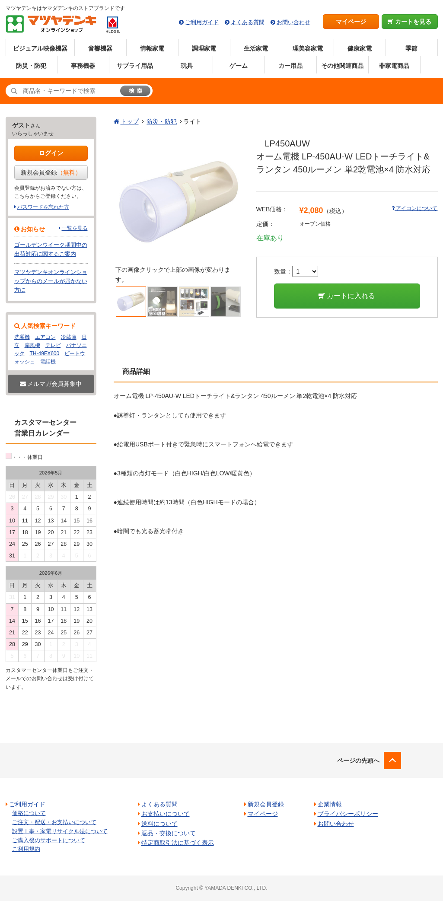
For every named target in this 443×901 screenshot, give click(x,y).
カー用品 (290, 65)
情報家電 (152, 48)
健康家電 (359, 48)
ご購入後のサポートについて (48, 840)
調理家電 (204, 48)
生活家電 (256, 48)
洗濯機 (22, 337)
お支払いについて (165, 813)
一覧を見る (75, 228)
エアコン (45, 337)
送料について (159, 823)
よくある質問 (248, 22)
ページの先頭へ (358, 760)
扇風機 (32, 345)
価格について (29, 813)
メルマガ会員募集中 (51, 383)
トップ (130, 121)
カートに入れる (347, 295)
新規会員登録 (51, 172)
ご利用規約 (26, 849)
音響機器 (100, 48)
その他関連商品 (342, 65)
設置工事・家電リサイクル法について (60, 831)
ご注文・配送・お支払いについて (54, 822)
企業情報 (330, 804)
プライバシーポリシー (348, 813)
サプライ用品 (135, 65)
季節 (411, 48)
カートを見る (409, 21)
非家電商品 (394, 65)
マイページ (351, 21)
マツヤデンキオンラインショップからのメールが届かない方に (50, 281)
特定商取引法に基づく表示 (177, 842)
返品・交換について (168, 833)
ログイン (51, 153)
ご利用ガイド (202, 22)
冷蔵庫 (68, 337)
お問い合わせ (293, 22)
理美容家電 (308, 48)
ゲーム (238, 65)
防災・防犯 (31, 65)
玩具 (187, 65)
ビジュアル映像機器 (40, 48)
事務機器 (83, 65)
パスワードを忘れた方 (43, 207)
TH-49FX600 (45, 353)
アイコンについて (414, 208)
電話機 (48, 362)
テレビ (53, 345)
